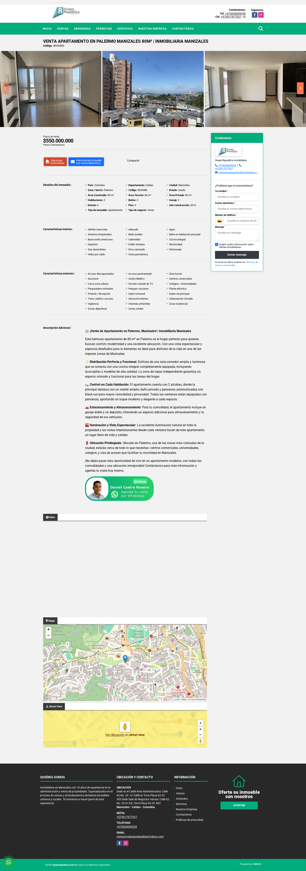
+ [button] (48, 630)
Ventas (63, 28)
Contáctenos (183, 28)
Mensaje (220, 226)
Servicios (125, 28)
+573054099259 (235, 13)
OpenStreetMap (198, 699)
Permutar (104, 28)
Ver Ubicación (115, 735)
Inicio (47, 28)
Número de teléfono (226, 214)
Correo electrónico (225, 202)
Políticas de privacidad (189, 819)
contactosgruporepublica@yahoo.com (239, 172)
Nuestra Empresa (152, 28)
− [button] (48, 636)
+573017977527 (231, 16)
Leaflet (177, 699)
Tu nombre (221, 191)
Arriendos (82, 28)
